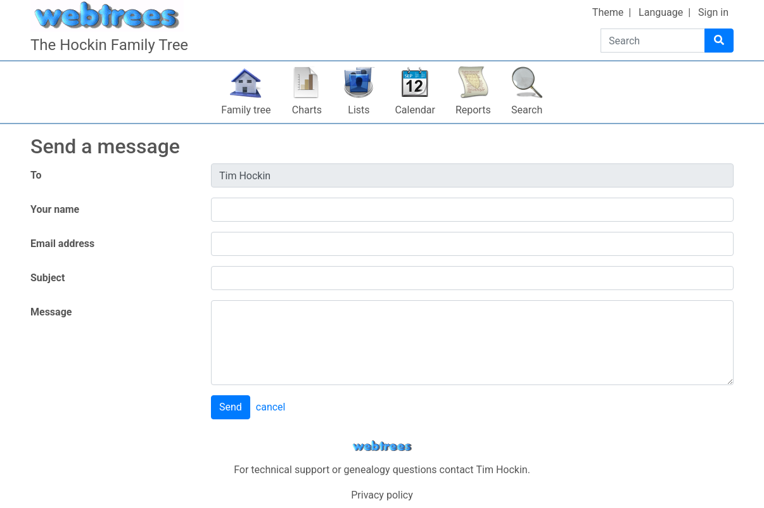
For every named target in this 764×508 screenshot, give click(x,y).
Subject (47, 278)
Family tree (246, 110)
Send (230, 407)
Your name (54, 209)
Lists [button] (358, 110)
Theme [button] (607, 12)
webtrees (382, 446)
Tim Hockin (501, 470)
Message (51, 312)
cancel (271, 407)
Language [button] (661, 12)
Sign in (713, 12)
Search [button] (526, 110)
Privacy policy (382, 495)
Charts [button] (307, 110)
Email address (62, 244)
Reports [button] (473, 110)
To (36, 175)
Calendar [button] (415, 110)
